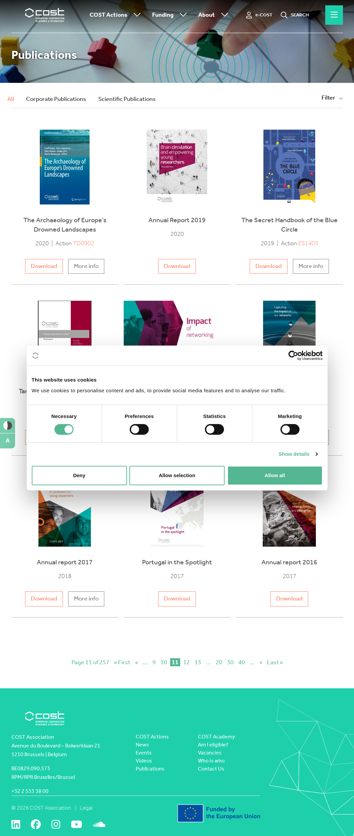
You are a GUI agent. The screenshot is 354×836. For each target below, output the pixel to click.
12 (186, 662)
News (142, 744)
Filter (332, 97)
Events (144, 752)
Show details (294, 454)
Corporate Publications (56, 99)
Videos (144, 760)
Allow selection (177, 475)
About (215, 15)
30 (230, 662)
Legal (86, 808)
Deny (79, 475)
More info (86, 266)
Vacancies (210, 752)
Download (44, 266)
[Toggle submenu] (135, 15)
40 (241, 662)
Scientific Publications (127, 99)
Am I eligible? (213, 744)
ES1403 (308, 243)
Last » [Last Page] (275, 662)
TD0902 (83, 243)
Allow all (275, 475)
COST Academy (216, 736)
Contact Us (211, 768)
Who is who (211, 760)
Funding (171, 15)
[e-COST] (259, 15)
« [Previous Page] (136, 662)
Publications (150, 768)
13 (198, 662)
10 (163, 662)
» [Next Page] (260, 662)
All (10, 99)
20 (219, 662)
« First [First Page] (122, 662)
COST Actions (117, 15)
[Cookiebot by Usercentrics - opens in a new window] (293, 356)
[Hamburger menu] (334, 15)
